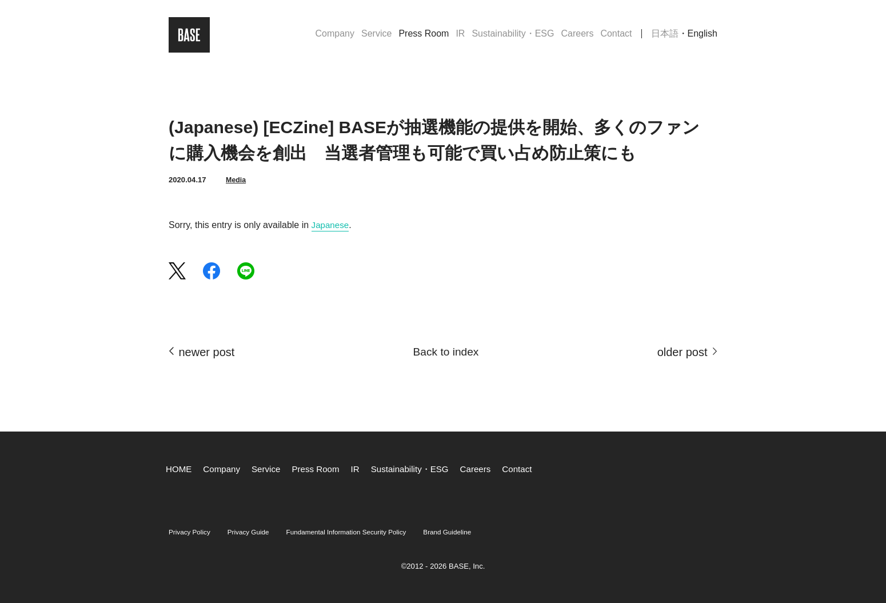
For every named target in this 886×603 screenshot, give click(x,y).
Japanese (331, 225)
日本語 (665, 36)
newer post (207, 352)
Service (376, 36)
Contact (616, 36)
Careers (577, 36)
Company (335, 36)
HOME (179, 469)
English (702, 36)
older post (682, 352)
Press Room (423, 36)
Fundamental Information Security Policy (363, 532)
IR (460, 36)
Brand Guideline (475, 532)
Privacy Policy (192, 532)
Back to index (446, 352)
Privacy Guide (256, 532)
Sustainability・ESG (513, 36)
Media (236, 179)
